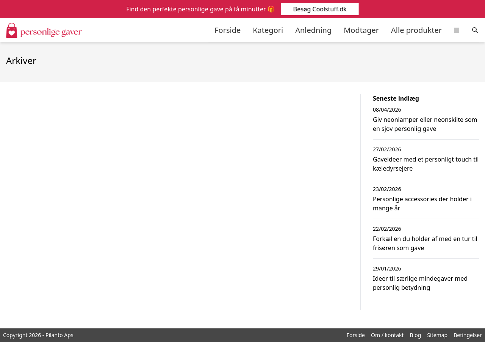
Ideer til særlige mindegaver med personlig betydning (420, 283)
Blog (415, 335)
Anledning (313, 30)
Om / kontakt (387, 335)
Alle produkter (416, 30)
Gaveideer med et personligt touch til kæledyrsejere (426, 164)
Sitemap (437, 335)
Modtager (361, 30)
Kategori (268, 30)
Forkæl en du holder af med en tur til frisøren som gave (425, 243)
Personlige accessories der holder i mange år (422, 203)
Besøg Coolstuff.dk (319, 9)
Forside (227, 30)
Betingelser (468, 335)
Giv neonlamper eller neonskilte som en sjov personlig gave (425, 124)
